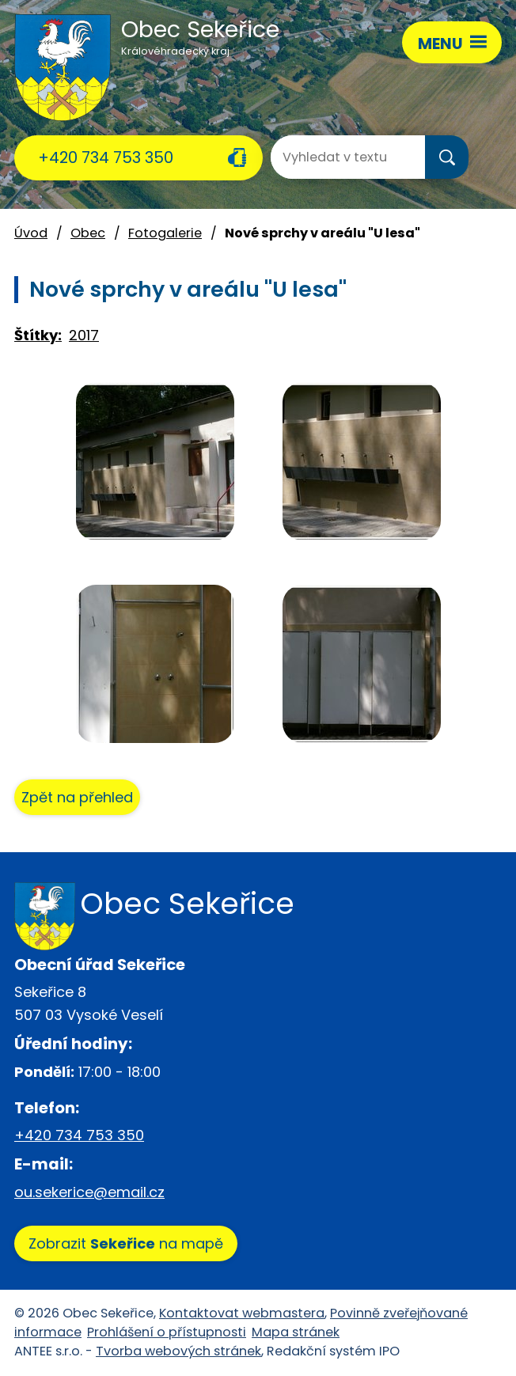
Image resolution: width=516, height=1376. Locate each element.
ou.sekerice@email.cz (89, 1192)
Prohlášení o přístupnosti (166, 1332)
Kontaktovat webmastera (241, 1313)
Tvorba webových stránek (178, 1351)
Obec (87, 233)
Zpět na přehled (77, 797)
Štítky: (38, 335)
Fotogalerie (165, 233)
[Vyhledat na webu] (334, 157)
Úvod (30, 233)
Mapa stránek (296, 1332)
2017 (84, 335)
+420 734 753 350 (105, 157)
